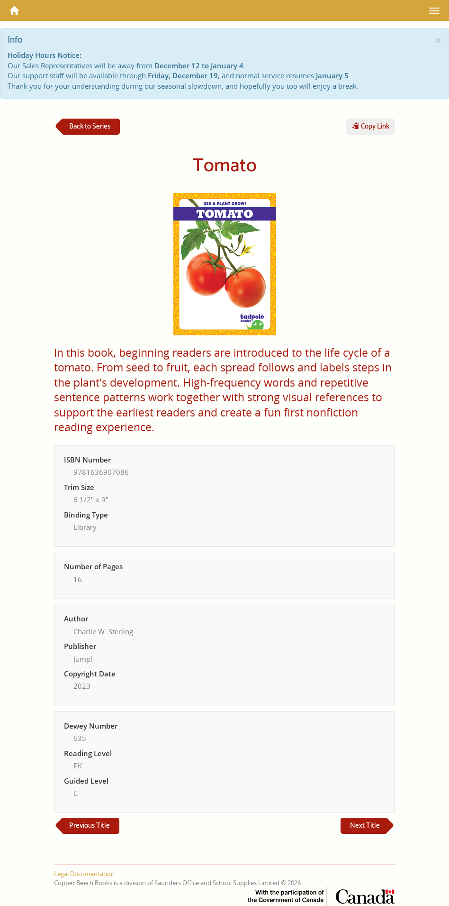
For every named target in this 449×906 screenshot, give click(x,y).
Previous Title (89, 826)
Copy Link (370, 126)
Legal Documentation (84, 873)
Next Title (365, 826)
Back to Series (89, 126)
